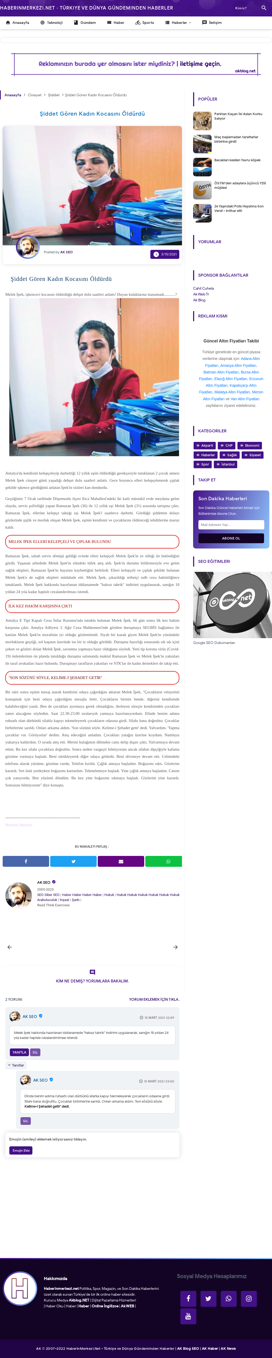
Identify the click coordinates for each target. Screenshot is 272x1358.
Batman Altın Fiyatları (221, 372)
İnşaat (64, 900)
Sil (35, 1052)
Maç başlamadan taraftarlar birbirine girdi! (236, 139)
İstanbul (228, 464)
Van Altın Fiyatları (245, 399)
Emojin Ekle (21, 1150)
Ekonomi (252, 445)
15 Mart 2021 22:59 (159, 1018)
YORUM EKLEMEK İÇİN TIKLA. (154, 999)
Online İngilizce (105, 1306)
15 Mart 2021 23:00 (159, 1081)
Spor (205, 464)
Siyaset (255, 455)
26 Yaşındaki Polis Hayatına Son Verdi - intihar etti (239, 208)
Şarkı (75, 900)
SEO (40, 895)
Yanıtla (19, 1052)
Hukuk (109, 895)
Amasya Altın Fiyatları (238, 365)
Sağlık (232, 455)
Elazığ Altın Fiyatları (230, 379)
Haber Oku (54, 1306)
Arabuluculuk (47, 900)
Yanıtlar (18, 1065)
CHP (229, 445)
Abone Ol (231, 538)
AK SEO (43, 882)
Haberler (208, 455)
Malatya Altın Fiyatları (232, 392)
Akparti (207, 445)
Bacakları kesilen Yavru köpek (237, 160)
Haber (66, 895)
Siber (48, 895)
